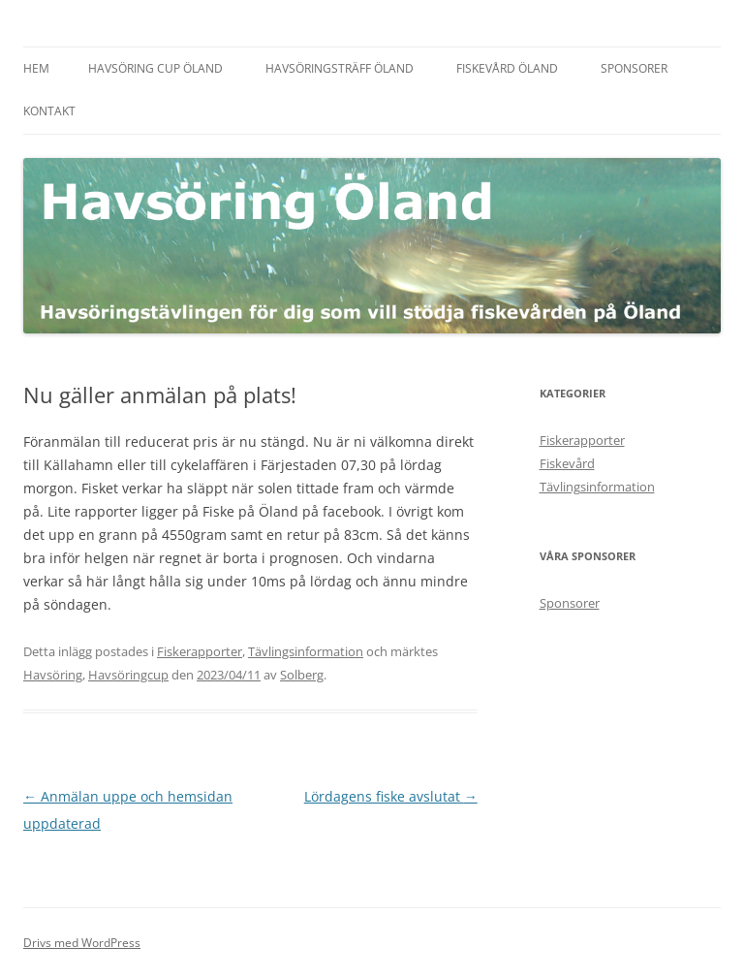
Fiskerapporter (199, 651)
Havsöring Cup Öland (155, 68)
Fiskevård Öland (507, 68)
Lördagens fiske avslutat (391, 796)
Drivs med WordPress (81, 942)
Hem (36, 68)
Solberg (302, 674)
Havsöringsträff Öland (339, 68)
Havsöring (52, 674)
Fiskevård (567, 463)
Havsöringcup (128, 674)
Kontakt (49, 111)
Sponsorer (634, 68)
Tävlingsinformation (305, 651)
